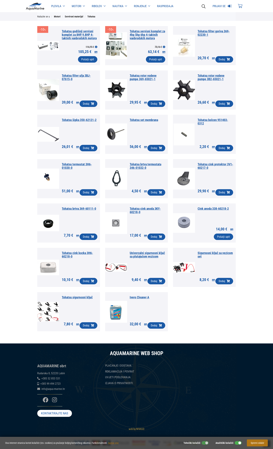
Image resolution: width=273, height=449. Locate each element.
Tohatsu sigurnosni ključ (77, 297)
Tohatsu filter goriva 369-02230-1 (214, 33)
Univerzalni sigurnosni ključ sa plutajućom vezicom (147, 254)
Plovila (58, 6)
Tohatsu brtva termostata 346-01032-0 (145, 166)
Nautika (119, 6)
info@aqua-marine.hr (53, 389)
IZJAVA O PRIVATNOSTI (119, 383)
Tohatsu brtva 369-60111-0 (79, 208)
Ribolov (99, 6)
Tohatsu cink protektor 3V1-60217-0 (215, 166)
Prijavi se (222, 6)
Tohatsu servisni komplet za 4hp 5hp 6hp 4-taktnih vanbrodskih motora (147, 34)
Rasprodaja (165, 6)
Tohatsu (91, 16)
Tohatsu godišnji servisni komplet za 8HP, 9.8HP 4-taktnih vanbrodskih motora (79, 34)
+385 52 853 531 (50, 378)
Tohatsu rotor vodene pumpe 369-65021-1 (143, 77)
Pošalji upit (87, 59)
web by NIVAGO (136, 429)
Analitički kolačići (224, 443)
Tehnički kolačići (192, 443)
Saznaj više (113, 443)
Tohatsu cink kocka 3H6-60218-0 (77, 254)
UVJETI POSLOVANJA (118, 377)
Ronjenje (142, 6)
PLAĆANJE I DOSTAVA (118, 365)
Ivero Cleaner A (139, 297)
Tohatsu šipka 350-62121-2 (79, 120)
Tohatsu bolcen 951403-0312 (213, 121)
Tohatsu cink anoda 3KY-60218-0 (145, 210)
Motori (78, 6)
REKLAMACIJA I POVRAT (119, 371)
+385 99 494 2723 (50, 383)
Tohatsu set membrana (144, 120)
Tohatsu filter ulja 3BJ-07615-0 (76, 77)
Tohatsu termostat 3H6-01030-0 (77, 166)
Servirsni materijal (74, 16)
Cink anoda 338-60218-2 (213, 208)
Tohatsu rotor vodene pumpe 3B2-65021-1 (211, 77)
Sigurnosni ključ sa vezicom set (215, 254)
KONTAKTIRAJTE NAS (54, 413)
